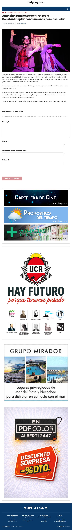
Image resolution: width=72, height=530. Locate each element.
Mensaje (5, 122)
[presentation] (16, 171)
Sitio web (5, 160)
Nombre (5, 141)
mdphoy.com (36, 508)
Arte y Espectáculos (11, 13)
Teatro (24, 13)
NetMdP (67, 526)
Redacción (22, 23)
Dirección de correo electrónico (14, 150)
